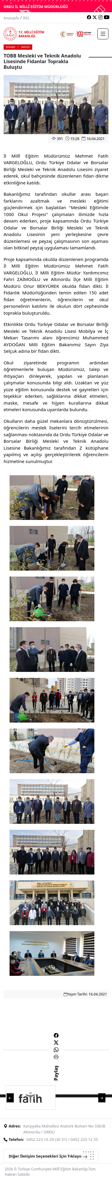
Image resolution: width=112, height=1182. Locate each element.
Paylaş (56, 1078)
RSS (26, 18)
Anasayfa (11, 18)
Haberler (25, 47)
